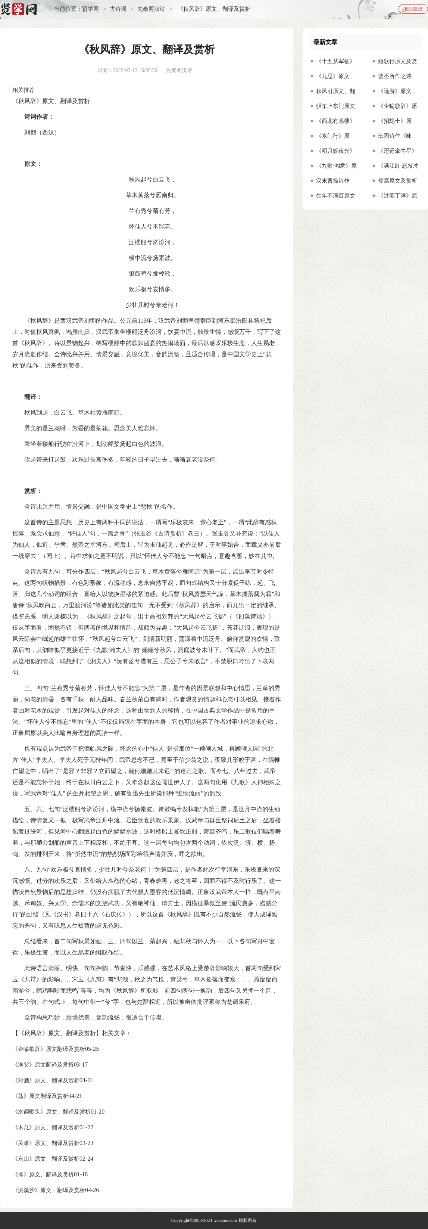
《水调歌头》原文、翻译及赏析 (51, 1112)
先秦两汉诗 (151, 9)
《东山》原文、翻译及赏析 (45, 1159)
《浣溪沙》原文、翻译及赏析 (48, 1190)
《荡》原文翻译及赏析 (40, 1096)
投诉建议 (413, 9)
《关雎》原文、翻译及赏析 (45, 1143)
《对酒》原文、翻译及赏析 (45, 1080)
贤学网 (90, 9)
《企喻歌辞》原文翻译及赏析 (48, 1049)
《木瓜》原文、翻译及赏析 (45, 1127)
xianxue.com (225, 1220)
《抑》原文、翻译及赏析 (43, 1174)
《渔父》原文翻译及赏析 (43, 1065)
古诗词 (118, 9)
